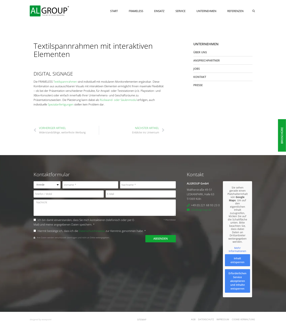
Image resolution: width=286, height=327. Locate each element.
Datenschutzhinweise (92, 231)
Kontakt (199, 77)
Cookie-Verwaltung (243, 319)
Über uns (200, 52)
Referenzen (235, 11)
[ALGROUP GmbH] (49, 10)
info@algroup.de (201, 209)
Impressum (223, 319)
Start (114, 11)
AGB (193, 319)
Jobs (196, 68)
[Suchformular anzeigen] (253, 11)
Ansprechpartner (206, 60)
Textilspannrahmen (65, 81)
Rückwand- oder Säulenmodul (118, 100)
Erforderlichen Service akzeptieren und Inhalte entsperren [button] (237, 280)
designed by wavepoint (40, 319)
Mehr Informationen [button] (237, 249)
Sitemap (141, 319)
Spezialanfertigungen (61, 104)
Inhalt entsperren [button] (237, 260)
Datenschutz (206, 319)
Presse (198, 85)
